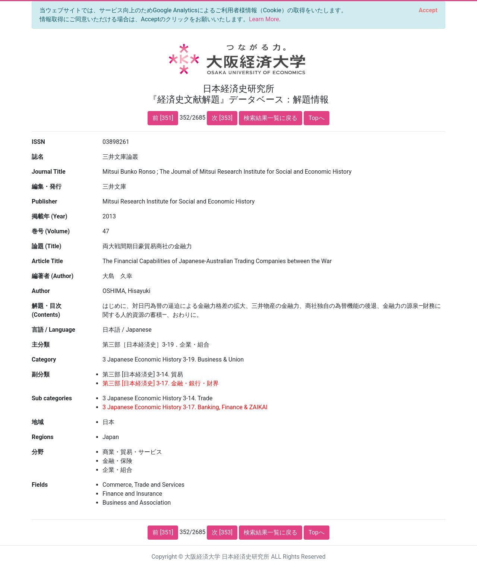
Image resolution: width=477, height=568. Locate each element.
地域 (38, 422)
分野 (38, 451)
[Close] (428, 10)
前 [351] (162, 118)
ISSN (38, 141)
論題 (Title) (46, 246)
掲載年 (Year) (49, 216)
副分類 (41, 374)
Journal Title (49, 171)
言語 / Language (53, 329)
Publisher (44, 201)
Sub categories (52, 398)
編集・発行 (46, 186)
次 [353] (222, 118)
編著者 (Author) (52, 276)
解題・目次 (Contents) (46, 310)
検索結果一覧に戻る (270, 118)
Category (44, 359)
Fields (40, 484)
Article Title (47, 261)
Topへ (317, 118)
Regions (42, 437)
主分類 (41, 344)
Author (41, 290)
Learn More (264, 19)
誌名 (38, 156)
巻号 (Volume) (51, 231)
